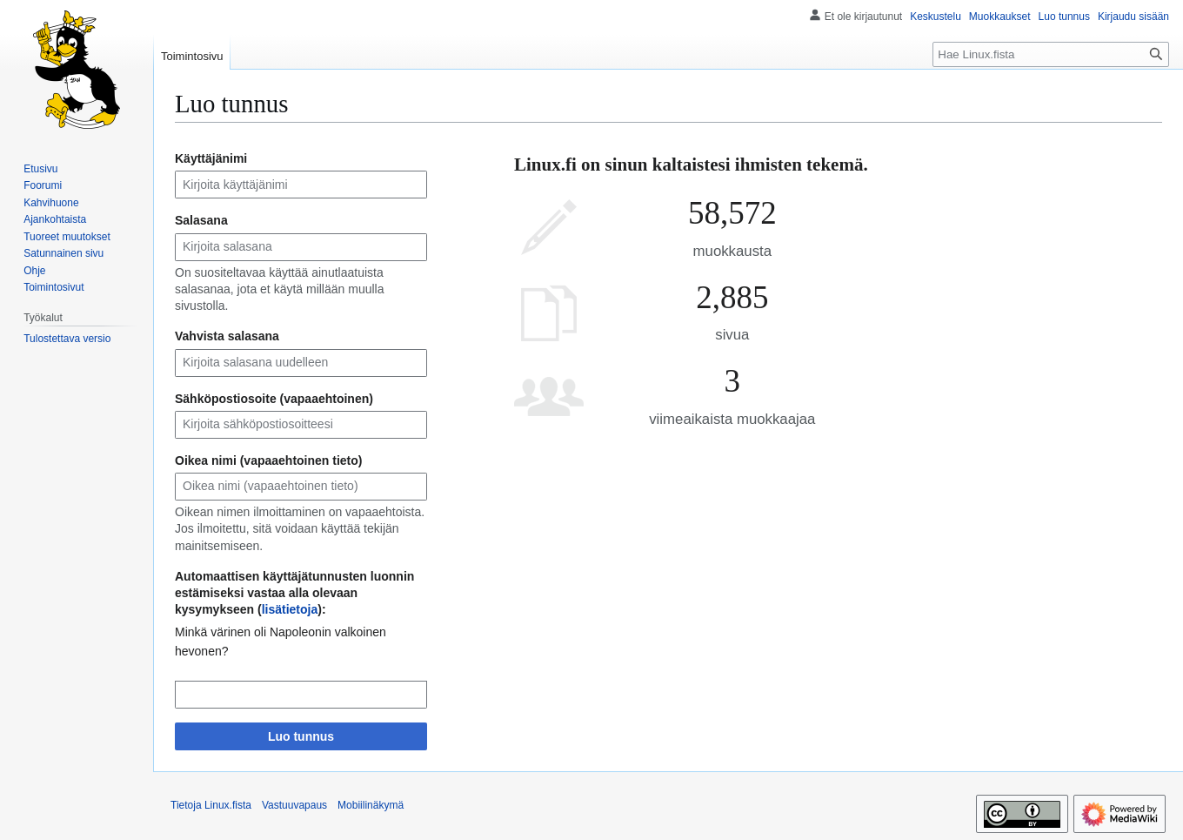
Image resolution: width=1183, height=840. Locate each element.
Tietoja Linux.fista (210, 805)
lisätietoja (290, 609)
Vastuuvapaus (294, 805)
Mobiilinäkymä (371, 805)
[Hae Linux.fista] (1050, 54)
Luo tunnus (301, 736)
